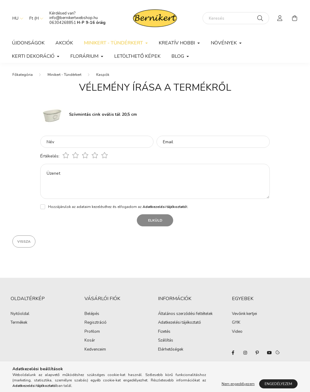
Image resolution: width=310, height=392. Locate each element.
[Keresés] (236, 18)
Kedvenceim (95, 349)
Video (237, 331)
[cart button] (295, 18)
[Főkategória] (22, 74)
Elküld (155, 220)
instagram (245, 353)
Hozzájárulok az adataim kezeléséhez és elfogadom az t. (118, 206)
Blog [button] (178, 56)
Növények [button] (224, 43)
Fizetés (164, 331)
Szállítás (165, 340)
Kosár (89, 340)
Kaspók (102, 74)
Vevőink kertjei (244, 313)
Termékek (19, 322)
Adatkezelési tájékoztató (179, 322)
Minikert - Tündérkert (64, 74)
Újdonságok (28, 43)
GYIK (236, 322)
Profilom (92, 331)
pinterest (257, 353)
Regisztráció (95, 322)
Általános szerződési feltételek (185, 314)
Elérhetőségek (170, 349)
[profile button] (280, 18)
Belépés (91, 314)
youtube (269, 353)
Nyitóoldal (20, 314)
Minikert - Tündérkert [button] (114, 43)
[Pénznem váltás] (34, 18)
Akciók (64, 43)
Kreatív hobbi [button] (177, 43)
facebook (233, 353)
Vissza (24, 241)
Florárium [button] (85, 56)
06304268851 (62, 22)
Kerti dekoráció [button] (34, 56)
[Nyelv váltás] (16, 18)
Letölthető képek (137, 56)
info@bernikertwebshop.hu (74, 18)
